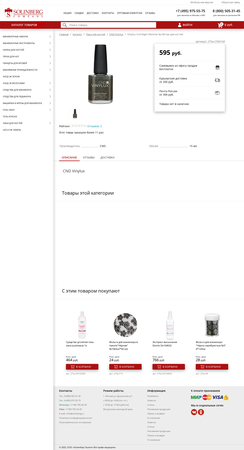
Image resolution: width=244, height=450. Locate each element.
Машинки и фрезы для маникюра (22, 103)
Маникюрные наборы (15, 36)
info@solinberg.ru (75, 413)
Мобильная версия (201, 2)
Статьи (150, 404)
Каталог (77, 34)
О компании (153, 417)
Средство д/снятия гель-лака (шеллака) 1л (80, 343)
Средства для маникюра (17, 89)
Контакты (108, 13)
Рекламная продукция (158, 409)
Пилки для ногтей (13, 49)
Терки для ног (11, 56)
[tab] (69, 157)
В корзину (83, 366)
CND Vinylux (116, 34)
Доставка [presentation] (107, 157)
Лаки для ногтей (12, 123)
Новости (151, 400)
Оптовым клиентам (129, 13)
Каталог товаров (24, 25)
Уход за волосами (14, 83)
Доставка (93, 13)
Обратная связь (231, 2)
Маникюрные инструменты (19, 43)
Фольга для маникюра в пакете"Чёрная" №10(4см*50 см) (123, 345)
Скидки (79, 13)
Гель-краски (10, 116)
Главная (64, 34)
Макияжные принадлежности (20, 69)
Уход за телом (11, 76)
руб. (225, 25)
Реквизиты (152, 396)
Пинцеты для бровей (15, 63)
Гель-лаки (8, 109)
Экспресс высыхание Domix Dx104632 (164, 343)
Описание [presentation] (69, 157)
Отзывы (150, 13)
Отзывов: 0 (94, 126)
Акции (67, 13)
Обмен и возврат (156, 413)
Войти (187, 25)
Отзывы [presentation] (89, 157)
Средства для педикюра (17, 96)
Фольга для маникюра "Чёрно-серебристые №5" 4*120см (211, 345)
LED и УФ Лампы (12, 129)
